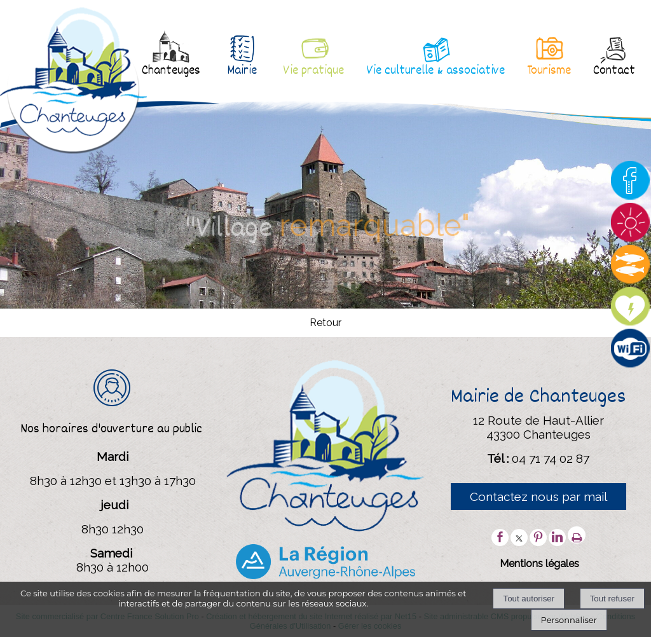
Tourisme (549, 71)
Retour (325, 323)
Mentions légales (539, 564)
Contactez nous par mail (538, 496)
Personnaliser (569, 620)
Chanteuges (171, 71)
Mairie (242, 71)
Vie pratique (313, 71)
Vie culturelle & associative (435, 71)
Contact (614, 71)
